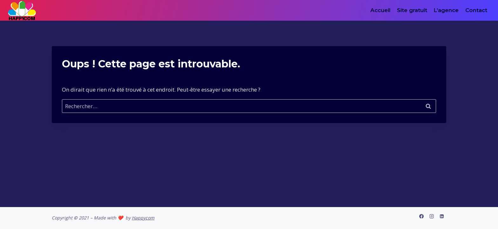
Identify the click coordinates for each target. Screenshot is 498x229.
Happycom (143, 218)
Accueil (380, 10)
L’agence (446, 10)
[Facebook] (421, 216)
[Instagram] (431, 216)
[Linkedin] (441, 216)
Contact (476, 10)
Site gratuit (412, 10)
